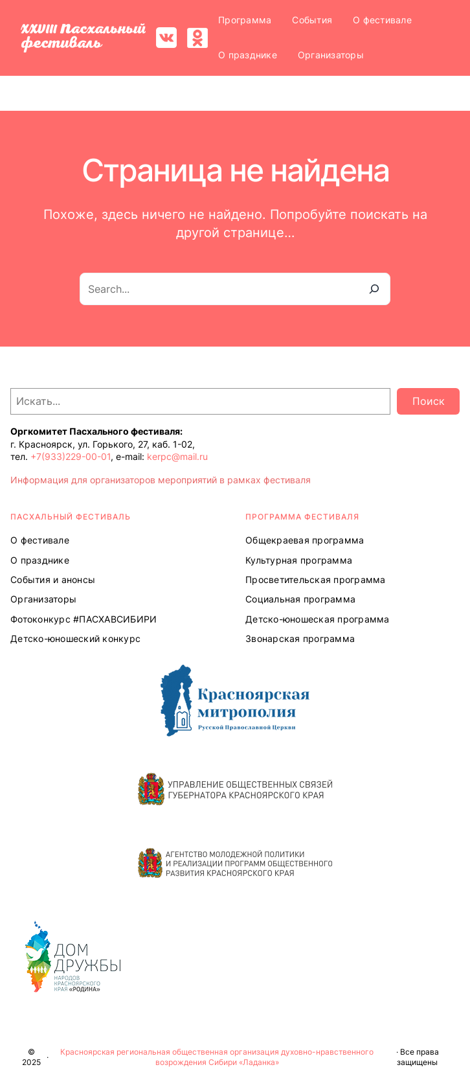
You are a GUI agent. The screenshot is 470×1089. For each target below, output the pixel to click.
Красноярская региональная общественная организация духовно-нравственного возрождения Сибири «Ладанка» (217, 1057)
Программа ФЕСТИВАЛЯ (302, 517)
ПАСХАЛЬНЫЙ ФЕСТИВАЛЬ (70, 517)
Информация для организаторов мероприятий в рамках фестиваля (160, 479)
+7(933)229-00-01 (70, 456)
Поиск (428, 401)
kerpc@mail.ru (177, 456)
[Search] (374, 289)
